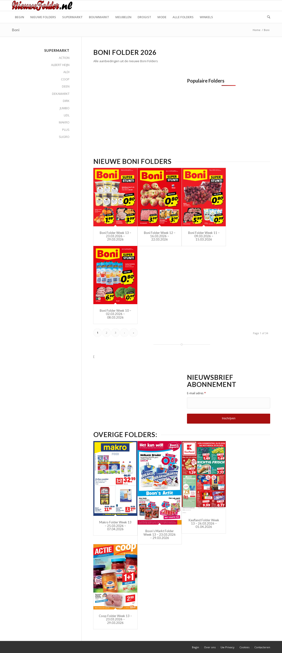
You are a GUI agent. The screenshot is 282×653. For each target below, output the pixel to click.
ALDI (66, 72)
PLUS (65, 129)
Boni (15, 29)
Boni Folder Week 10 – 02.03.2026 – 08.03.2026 (115, 314)
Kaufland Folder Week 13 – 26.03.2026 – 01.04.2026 (204, 523)
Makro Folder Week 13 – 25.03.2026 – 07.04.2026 (115, 525)
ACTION (64, 58)
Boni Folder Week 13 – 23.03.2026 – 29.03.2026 (115, 236)
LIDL (66, 115)
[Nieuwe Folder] (43, 5)
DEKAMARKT (60, 94)
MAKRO (64, 122)
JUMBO (64, 108)
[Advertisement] (133, 111)
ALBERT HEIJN (60, 65)
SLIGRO (64, 137)
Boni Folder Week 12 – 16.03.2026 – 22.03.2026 (159, 236)
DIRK (66, 101)
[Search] (267, 17)
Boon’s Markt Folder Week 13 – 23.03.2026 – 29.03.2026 (159, 534)
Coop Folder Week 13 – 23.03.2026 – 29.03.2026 (115, 619)
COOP (65, 79)
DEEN (65, 86)
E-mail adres (196, 393)
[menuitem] (19, 17)
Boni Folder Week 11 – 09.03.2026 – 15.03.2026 (204, 236)
